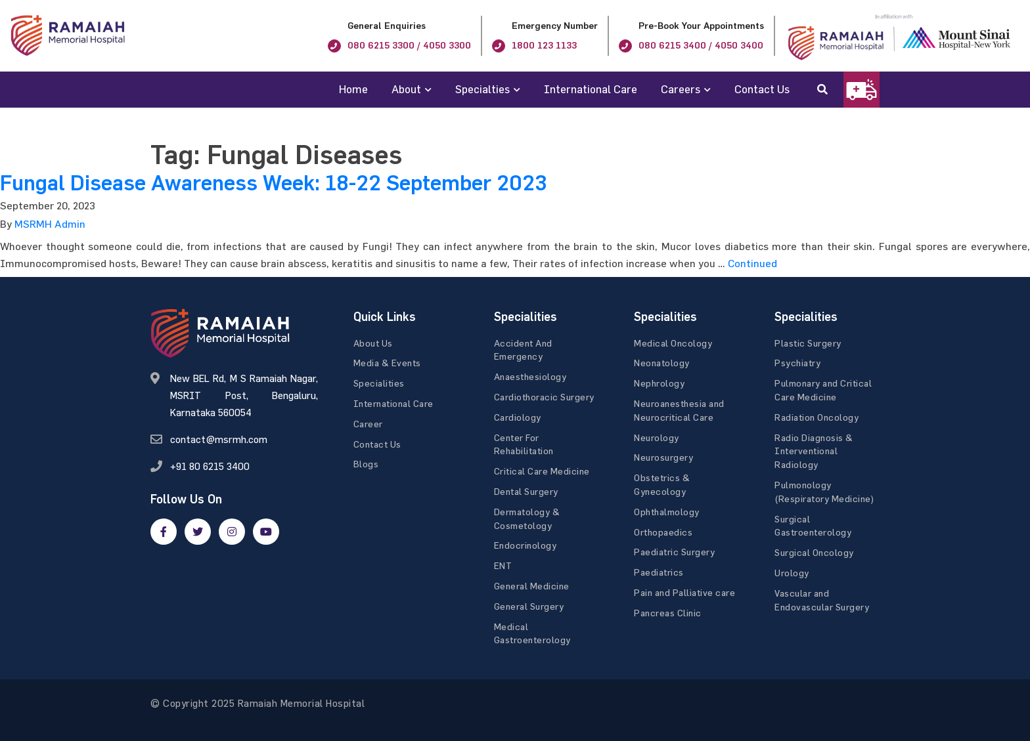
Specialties (482, 89)
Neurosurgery (663, 457)
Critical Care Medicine (542, 470)
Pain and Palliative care (684, 592)
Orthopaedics (663, 532)
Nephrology (659, 383)
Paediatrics (659, 572)
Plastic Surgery (807, 343)
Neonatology (662, 362)
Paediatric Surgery (674, 551)
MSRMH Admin (49, 224)
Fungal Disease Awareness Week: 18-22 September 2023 (273, 183)
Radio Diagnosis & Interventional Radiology (813, 451)
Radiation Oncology (816, 417)
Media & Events (387, 362)
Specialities (379, 383)
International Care (590, 89)
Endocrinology (525, 545)
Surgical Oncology (814, 552)
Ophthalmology (667, 511)
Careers (680, 89)
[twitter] (198, 532)
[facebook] (163, 532)
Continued (752, 263)
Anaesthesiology (530, 376)
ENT (503, 565)
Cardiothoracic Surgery (544, 396)
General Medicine (532, 585)
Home (353, 89)
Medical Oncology (673, 343)
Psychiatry (797, 362)
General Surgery (529, 606)
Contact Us (762, 89)
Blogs (366, 463)
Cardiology (517, 417)
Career (368, 423)
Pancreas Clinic (668, 612)
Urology (791, 572)
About (406, 89)
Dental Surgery (526, 491)
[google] (232, 532)
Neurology (656, 437)
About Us (373, 343)
